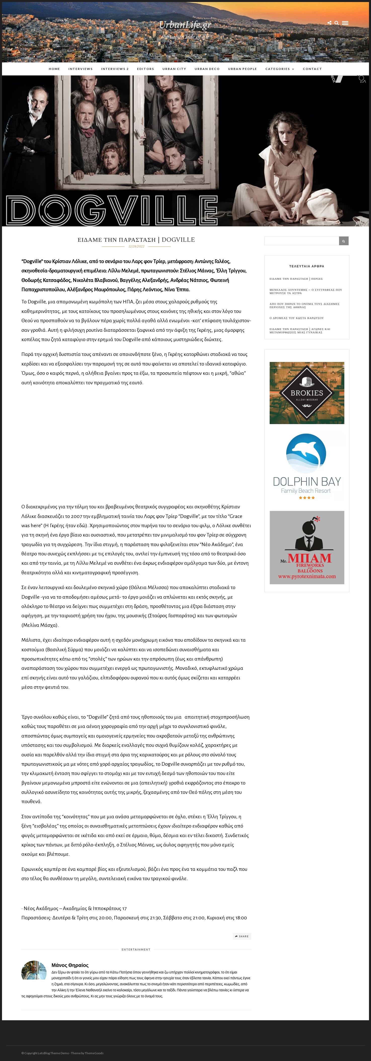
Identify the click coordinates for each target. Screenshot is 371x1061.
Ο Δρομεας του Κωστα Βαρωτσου (297, 318)
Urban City (174, 69)
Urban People (242, 69)
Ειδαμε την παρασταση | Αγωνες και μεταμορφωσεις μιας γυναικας (300, 331)
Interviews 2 (115, 69)
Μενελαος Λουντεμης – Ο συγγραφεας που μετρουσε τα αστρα (306, 291)
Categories (277, 69)
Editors (145, 69)
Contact (312, 69)
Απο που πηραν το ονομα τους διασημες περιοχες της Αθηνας (305, 305)
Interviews (80, 69)
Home (54, 69)
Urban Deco (207, 69)
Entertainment (136, 949)
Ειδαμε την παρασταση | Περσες (296, 278)
